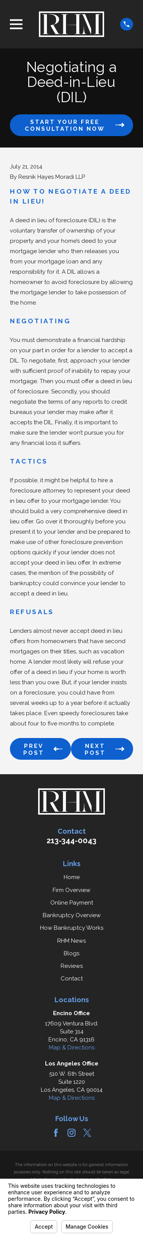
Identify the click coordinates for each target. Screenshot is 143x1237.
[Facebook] (56, 1133)
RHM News (71, 940)
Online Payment (71, 902)
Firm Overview (71, 890)
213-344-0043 (71, 840)
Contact (72, 978)
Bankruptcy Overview (72, 915)
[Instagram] (71, 1133)
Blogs (71, 953)
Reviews (72, 966)
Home (72, 877)
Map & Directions (72, 1047)
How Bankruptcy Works (71, 927)
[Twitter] (87, 1133)
